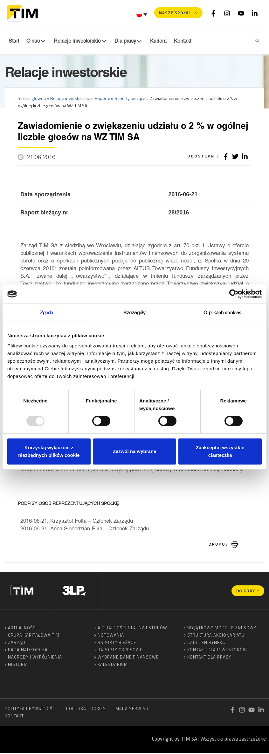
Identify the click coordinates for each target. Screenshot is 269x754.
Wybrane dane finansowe (128, 658)
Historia (18, 665)
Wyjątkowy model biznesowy (221, 629)
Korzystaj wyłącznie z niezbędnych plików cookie (48, 451)
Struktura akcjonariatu (216, 636)
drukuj (218, 545)
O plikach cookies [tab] (222, 313)
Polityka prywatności (31, 710)
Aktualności (22, 629)
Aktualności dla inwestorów (132, 629)
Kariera (153, 41)
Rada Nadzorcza (28, 651)
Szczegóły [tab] (134, 313)
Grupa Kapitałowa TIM (33, 636)
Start (13, 41)
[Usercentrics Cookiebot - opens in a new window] (234, 294)
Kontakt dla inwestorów (217, 651)
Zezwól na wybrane (134, 451)
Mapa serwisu (131, 710)
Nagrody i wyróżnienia (35, 658)
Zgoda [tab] (46, 313)
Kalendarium (113, 665)
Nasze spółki (174, 13)
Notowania (111, 636)
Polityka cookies (86, 710)
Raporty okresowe (120, 651)
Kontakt (14, 717)
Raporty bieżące (117, 643)
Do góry (245, 592)
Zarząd (16, 643)
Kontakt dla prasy (209, 658)
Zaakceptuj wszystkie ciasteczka (220, 451)
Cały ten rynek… (206, 643)
